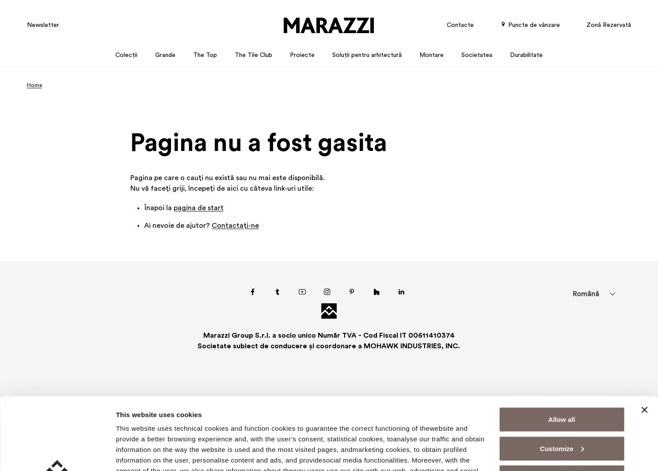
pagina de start (199, 208)
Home (34, 85)
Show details (136, 453)
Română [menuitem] (585, 294)
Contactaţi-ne (235, 226)
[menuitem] (585, 294)
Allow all (561, 347)
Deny (562, 405)
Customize (562, 376)
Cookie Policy (202, 430)
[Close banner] (644, 338)
